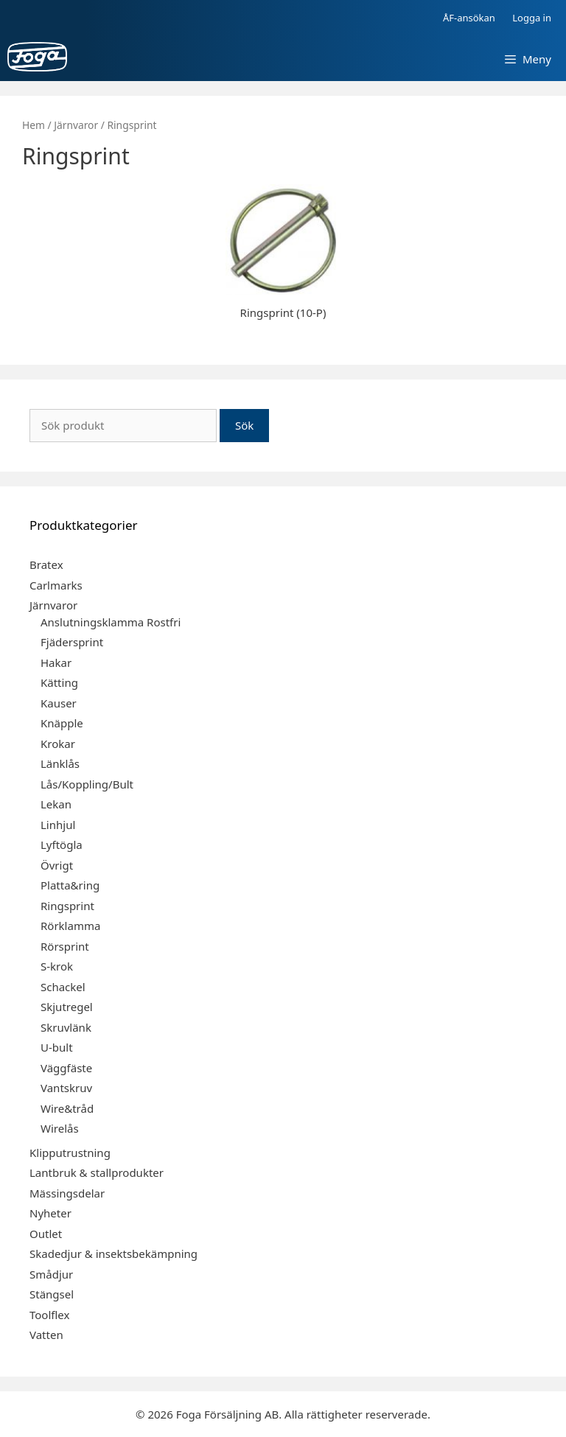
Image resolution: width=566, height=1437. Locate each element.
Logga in (531, 17)
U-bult (57, 1047)
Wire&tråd (67, 1108)
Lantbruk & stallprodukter (96, 1172)
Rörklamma (70, 925)
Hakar (56, 662)
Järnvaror (76, 125)
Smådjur (51, 1274)
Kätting (59, 682)
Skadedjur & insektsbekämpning (113, 1253)
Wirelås (60, 1128)
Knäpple (62, 723)
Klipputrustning (70, 1152)
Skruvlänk (66, 1027)
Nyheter (50, 1213)
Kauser (59, 703)
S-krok (57, 966)
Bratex (46, 564)
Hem (33, 125)
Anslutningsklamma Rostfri (111, 622)
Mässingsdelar (67, 1193)
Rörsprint (65, 946)
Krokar (58, 743)
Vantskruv (66, 1087)
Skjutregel (67, 1006)
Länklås (60, 763)
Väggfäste (66, 1067)
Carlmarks (56, 585)
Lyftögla (62, 844)
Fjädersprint (72, 641)
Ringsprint (67, 905)
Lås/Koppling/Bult (87, 784)
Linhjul (58, 824)
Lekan (56, 804)
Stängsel (51, 1294)
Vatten (46, 1334)
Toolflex (49, 1314)
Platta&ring (70, 885)
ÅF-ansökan (469, 17)
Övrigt (57, 865)
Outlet (45, 1233)
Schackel (63, 986)
